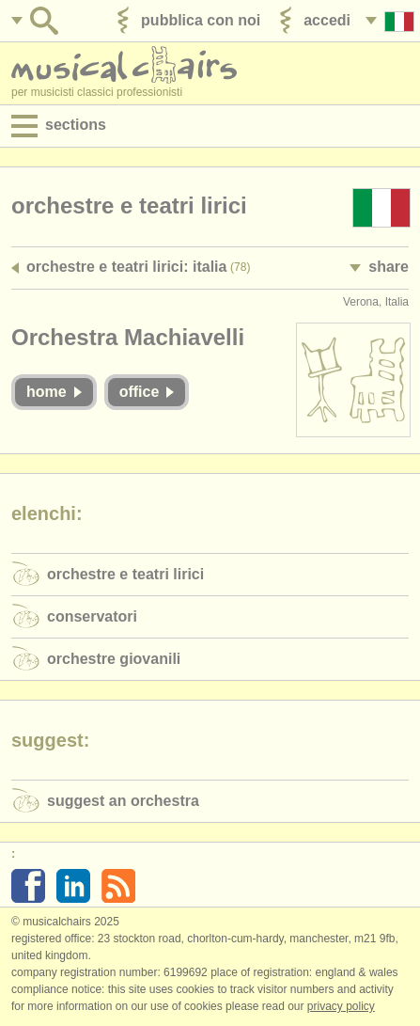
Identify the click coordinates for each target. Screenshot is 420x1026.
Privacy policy (341, 1006)
